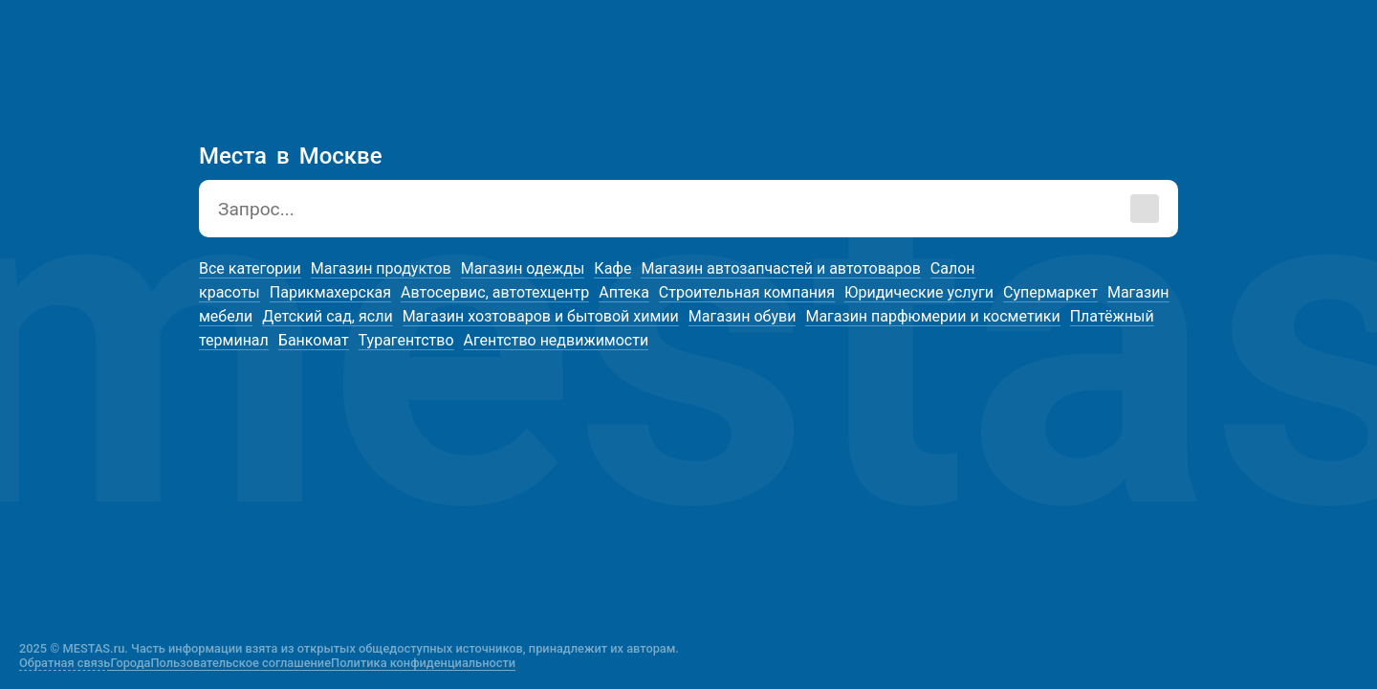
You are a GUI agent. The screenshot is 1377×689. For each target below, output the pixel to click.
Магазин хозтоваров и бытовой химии (541, 316)
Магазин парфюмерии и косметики (932, 316)
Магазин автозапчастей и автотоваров (780, 268)
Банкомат (313, 340)
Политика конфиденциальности (423, 663)
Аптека (624, 292)
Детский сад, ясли (327, 316)
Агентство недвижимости (556, 340)
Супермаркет (1050, 292)
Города (130, 663)
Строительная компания (747, 292)
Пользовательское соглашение (241, 663)
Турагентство (406, 340)
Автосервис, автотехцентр (495, 292)
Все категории (250, 268)
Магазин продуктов (381, 268)
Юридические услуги (919, 292)
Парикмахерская (330, 292)
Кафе (612, 268)
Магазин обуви (742, 316)
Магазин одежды (523, 268)
